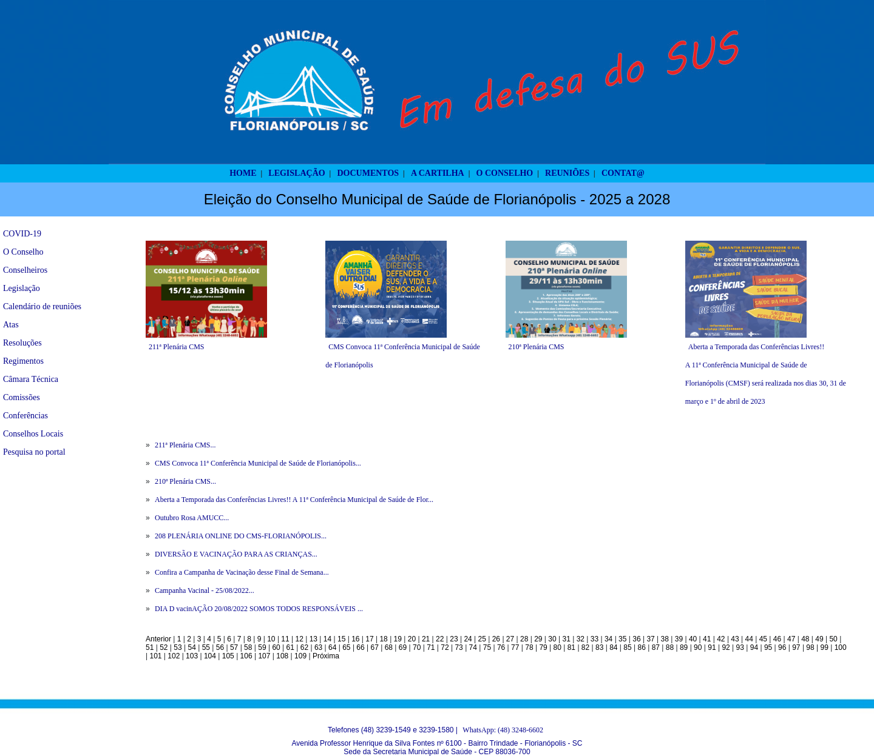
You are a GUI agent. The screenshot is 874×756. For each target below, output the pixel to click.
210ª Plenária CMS (536, 347)
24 (468, 639)
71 (431, 647)
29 (538, 639)
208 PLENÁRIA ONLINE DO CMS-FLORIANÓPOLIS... (241, 536)
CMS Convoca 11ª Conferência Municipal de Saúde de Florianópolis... (258, 463)
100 (841, 647)
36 (636, 639)
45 (763, 639)
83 (599, 647)
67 (375, 647)
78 (529, 647)
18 (383, 639)
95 (768, 647)
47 (791, 639)
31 (566, 639)
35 (622, 639)
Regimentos (23, 361)
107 (264, 656)
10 (271, 639)
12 (299, 639)
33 (594, 639)
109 (300, 656)
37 (650, 639)
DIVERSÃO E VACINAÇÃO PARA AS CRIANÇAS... (236, 554)
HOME (242, 173)
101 (155, 656)
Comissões (21, 397)
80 (557, 647)
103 (192, 656)
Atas (11, 324)
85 (627, 647)
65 (346, 647)
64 (332, 647)
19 (398, 639)
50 (833, 639)
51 (150, 647)
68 (389, 647)
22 (440, 639)
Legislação (21, 288)
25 (482, 639)
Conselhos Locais (33, 433)
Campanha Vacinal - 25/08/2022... (204, 590)
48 (805, 639)
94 (754, 647)
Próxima (326, 656)
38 (665, 639)
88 (670, 647)
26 (496, 639)
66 (360, 647)
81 (571, 647)
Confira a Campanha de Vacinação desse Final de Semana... (242, 572)
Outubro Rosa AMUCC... (192, 517)
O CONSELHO (505, 173)
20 (412, 639)
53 (177, 647)
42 (721, 639)
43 (735, 639)
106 (246, 656)
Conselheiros (25, 270)
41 (707, 639)
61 (290, 647)
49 (819, 639)
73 (458, 647)
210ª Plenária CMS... (185, 481)
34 (608, 639)
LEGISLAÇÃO (296, 173)
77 (515, 647)
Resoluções (22, 342)
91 (712, 647)
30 (552, 639)
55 (206, 647)
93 (740, 647)
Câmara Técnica (30, 379)
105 (228, 656)
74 (473, 647)
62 (304, 647)
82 (585, 647)
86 (641, 647)
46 (777, 639)
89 (684, 647)
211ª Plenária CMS (177, 347)
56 (220, 647)
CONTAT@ (623, 173)
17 (369, 639)
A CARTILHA (437, 173)
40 (693, 639)
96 (782, 647)
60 (276, 647)
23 (454, 639)
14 (327, 639)
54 (191, 647)
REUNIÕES (567, 173)
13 (313, 639)
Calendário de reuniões (42, 306)
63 (318, 647)
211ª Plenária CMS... (185, 445)
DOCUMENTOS (368, 173)
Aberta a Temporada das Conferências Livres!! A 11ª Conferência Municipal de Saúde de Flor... (294, 499)
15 (341, 639)
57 (234, 647)
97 (796, 647)
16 (355, 639)
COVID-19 (22, 233)
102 (174, 656)
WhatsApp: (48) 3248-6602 (502, 730)
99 (824, 647)
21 (426, 639)
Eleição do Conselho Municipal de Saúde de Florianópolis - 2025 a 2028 (437, 199)
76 (501, 647)
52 (164, 647)
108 (282, 656)
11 (285, 639)
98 (810, 647)
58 (248, 647)
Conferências (25, 415)
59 (262, 647)
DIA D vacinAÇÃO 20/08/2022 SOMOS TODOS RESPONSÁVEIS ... (259, 608)
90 (698, 647)
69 (403, 647)
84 (613, 647)
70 (417, 647)
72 (445, 647)
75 (487, 647)
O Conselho (23, 251)
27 (510, 639)
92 (726, 647)
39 (679, 639)
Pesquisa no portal (34, 452)
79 (543, 647)
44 (749, 639)
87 (656, 647)
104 (210, 656)
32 (580, 639)
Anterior (158, 639)
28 (524, 639)
